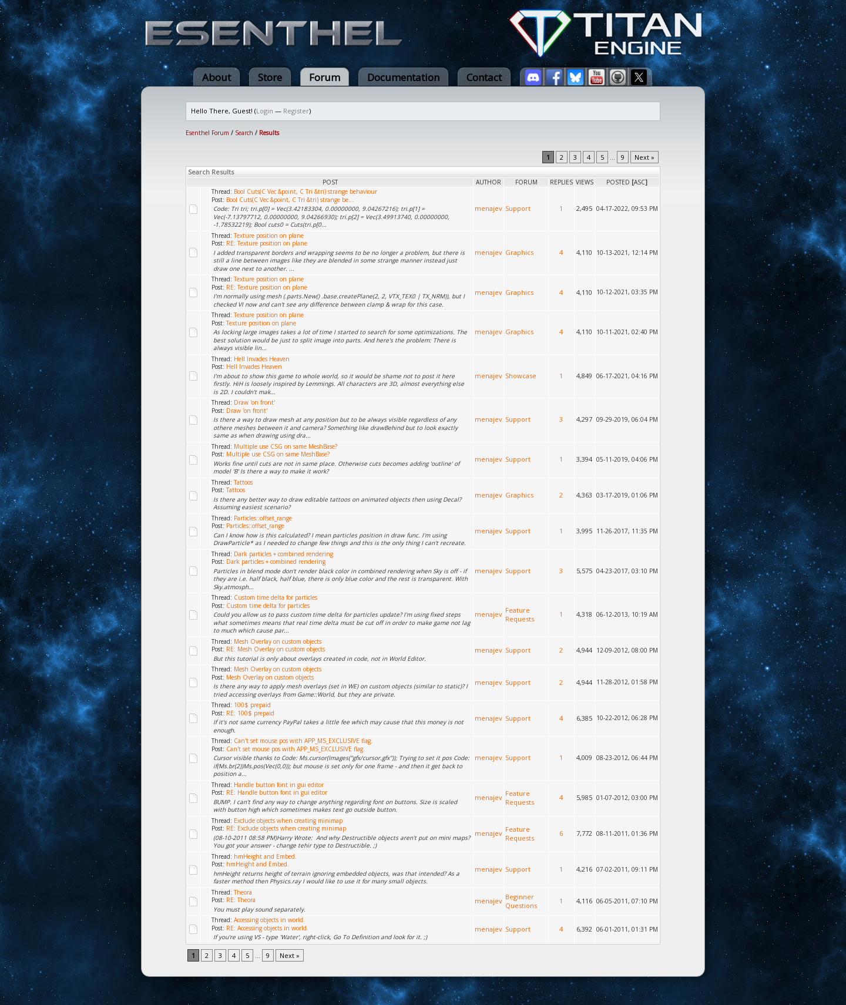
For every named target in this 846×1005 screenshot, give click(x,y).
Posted (618, 182)
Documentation (403, 77)
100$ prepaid (252, 705)
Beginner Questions (521, 901)
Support (518, 208)
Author (488, 182)
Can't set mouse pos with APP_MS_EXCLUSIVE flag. (303, 741)
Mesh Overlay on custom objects (277, 641)
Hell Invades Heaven (262, 359)
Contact (484, 77)
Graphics (519, 252)
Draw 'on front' (254, 402)
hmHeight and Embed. (265, 856)
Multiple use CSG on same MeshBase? (285, 446)
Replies (561, 182)
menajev (488, 208)
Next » (644, 157)
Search (244, 133)
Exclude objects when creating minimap (288, 820)
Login (264, 110)
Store (270, 77)
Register (296, 110)
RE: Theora (241, 900)
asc (639, 182)
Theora (243, 892)
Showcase (520, 375)
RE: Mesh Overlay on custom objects (275, 649)
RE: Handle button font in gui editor (276, 792)
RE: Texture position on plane (266, 243)
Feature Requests (519, 614)
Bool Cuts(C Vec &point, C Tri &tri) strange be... (290, 200)
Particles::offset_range (263, 518)
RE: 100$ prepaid (250, 713)
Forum (324, 77)
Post (330, 182)
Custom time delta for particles (275, 597)
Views (584, 182)
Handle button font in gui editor (279, 785)
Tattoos (243, 482)
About (216, 77)
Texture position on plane (269, 235)
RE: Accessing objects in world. (267, 928)
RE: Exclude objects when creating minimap (286, 828)
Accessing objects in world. (269, 920)
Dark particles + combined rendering (283, 554)
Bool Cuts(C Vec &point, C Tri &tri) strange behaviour (305, 191)
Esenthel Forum (207, 133)
